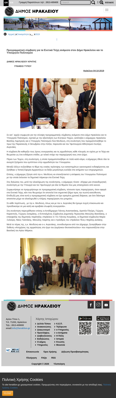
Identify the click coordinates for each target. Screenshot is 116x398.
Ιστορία (60, 339)
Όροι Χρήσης (50, 352)
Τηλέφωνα (61, 326)
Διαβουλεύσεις (44, 336)
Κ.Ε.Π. (59, 323)
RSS (53, 358)
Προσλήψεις (43, 333)
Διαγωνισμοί (43, 330)
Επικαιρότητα (22, 34)
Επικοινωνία (32, 352)
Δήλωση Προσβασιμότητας (75, 352)
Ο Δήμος (41, 342)
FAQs (44, 358)
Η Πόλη (60, 336)
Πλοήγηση (31, 358)
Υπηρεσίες (42, 345)
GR (6, 2)
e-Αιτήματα (61, 333)
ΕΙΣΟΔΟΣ (109, 2)
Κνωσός (60, 342)
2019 (37, 34)
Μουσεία (60, 345)
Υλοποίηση (59, 364)
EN (11, 2)
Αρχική (11, 34)
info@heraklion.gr (21, 328)
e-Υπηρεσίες (62, 330)
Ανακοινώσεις (44, 326)
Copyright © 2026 (40, 364)
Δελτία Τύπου (44, 323)
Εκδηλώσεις (43, 339)
